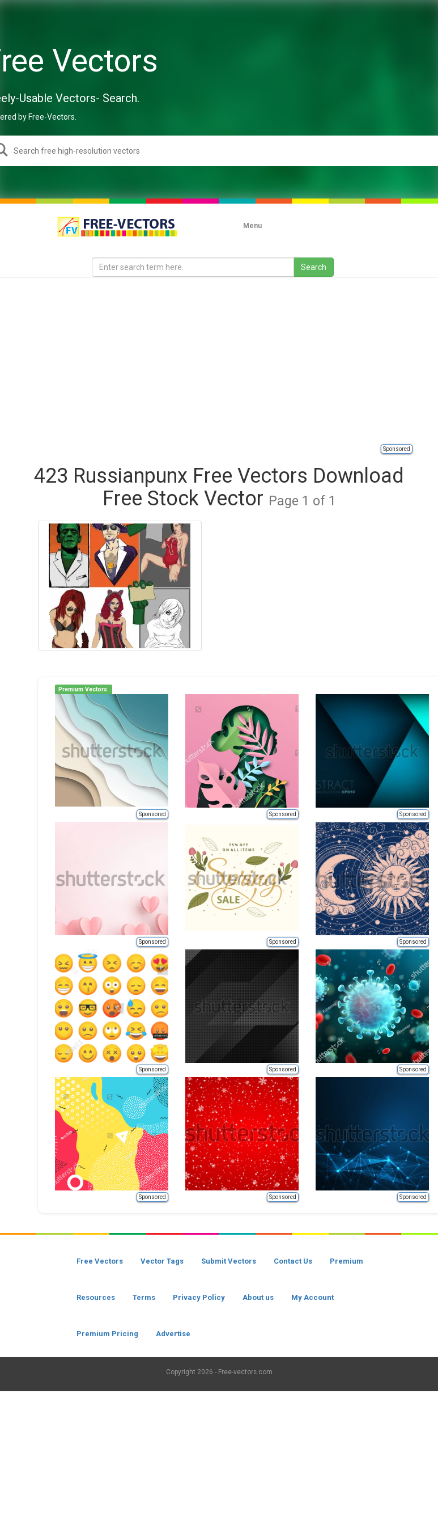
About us (258, 1297)
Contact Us (293, 1261)
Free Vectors (99, 1261)
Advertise (173, 1333)
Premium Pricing (107, 1333)
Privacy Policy (199, 1297)
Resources (95, 1297)
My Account (312, 1297)
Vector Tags (162, 1261)
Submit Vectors (228, 1261)
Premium (346, 1261)
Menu (252, 226)
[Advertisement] (232, 360)
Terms (144, 1297)
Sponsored (396, 449)
